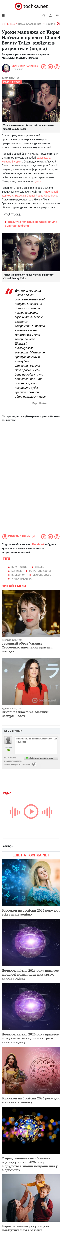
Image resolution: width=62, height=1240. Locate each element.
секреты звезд (42, 575)
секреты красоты (40, 571)
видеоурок (18, 575)
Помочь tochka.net (30, 24)
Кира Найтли (19, 567)
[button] (50, 15)
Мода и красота (11, 82)
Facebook (38, 544)
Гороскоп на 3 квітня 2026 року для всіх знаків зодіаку (31, 1100)
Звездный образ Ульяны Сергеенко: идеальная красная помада (27, 647)
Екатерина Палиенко (25, 66)
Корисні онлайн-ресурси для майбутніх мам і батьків (25, 1228)
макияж (16, 571)
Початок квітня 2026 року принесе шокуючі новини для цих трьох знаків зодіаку (30, 974)
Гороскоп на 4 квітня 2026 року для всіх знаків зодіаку (31, 912)
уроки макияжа (21, 578)
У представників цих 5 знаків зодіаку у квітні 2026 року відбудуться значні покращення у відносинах (30, 1164)
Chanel (39, 567)
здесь (37, 181)
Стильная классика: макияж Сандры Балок (25, 714)
